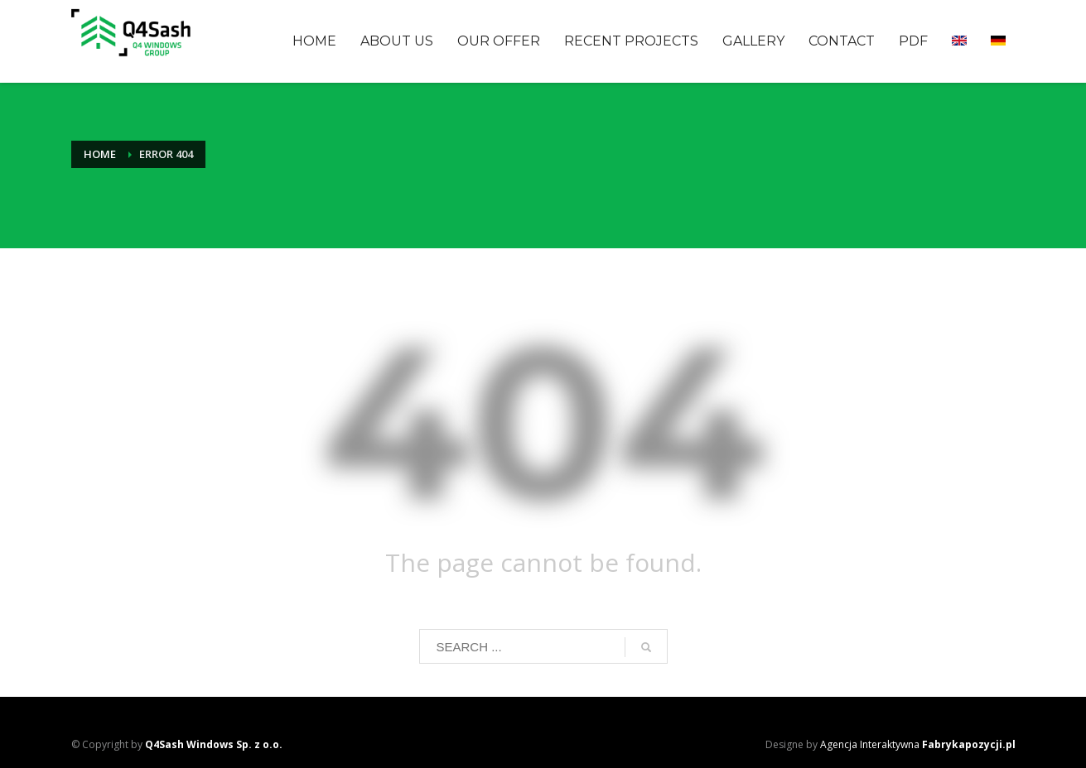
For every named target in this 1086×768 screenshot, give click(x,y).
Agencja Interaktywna (918, 744)
